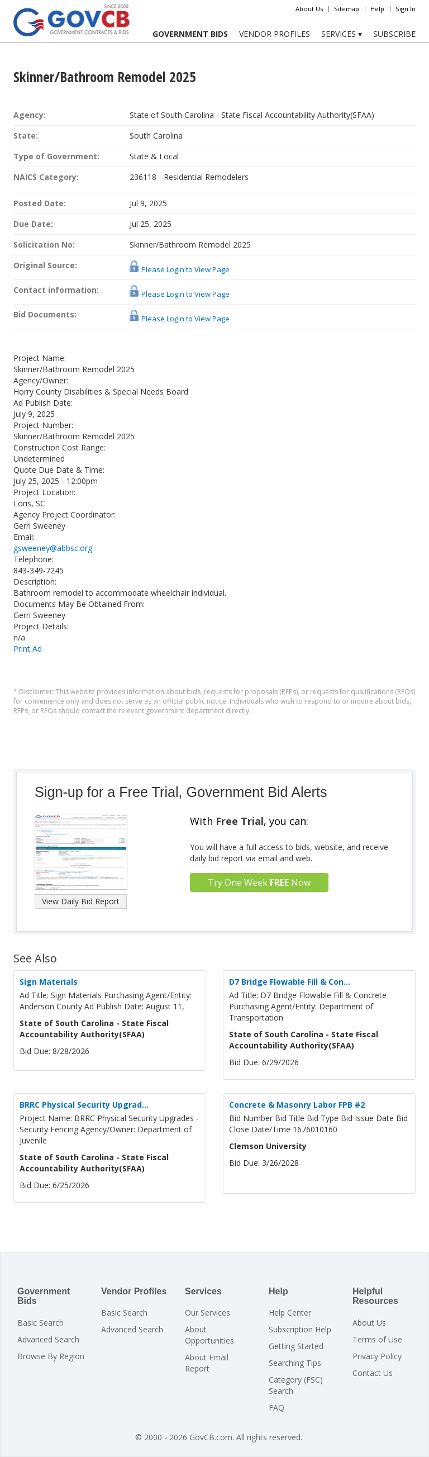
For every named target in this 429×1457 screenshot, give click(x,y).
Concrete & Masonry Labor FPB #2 (297, 1104)
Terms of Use (377, 1339)
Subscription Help (300, 1329)
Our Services (207, 1312)
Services (341, 34)
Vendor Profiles (274, 34)
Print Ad (27, 648)
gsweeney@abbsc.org (52, 548)
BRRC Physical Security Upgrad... (84, 1104)
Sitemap (346, 8)
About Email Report (206, 1363)
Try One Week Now (259, 882)
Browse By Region (50, 1356)
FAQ (276, 1407)
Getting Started (296, 1346)
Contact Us (372, 1373)
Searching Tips (295, 1363)
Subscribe (394, 34)
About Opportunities (209, 1335)
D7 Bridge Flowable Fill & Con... (289, 981)
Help (377, 8)
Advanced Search (48, 1339)
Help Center (290, 1312)
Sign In (405, 8)
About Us (309, 8)
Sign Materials (49, 981)
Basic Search (40, 1322)
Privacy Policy (377, 1356)
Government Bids (190, 34)
